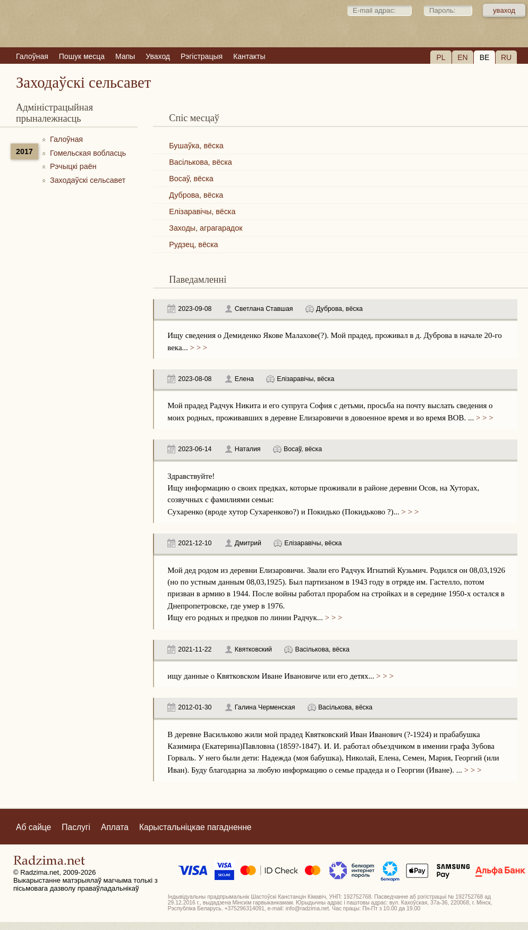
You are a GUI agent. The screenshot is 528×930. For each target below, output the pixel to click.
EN (462, 57)
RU (506, 57)
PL (440, 57)
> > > (197, 347)
